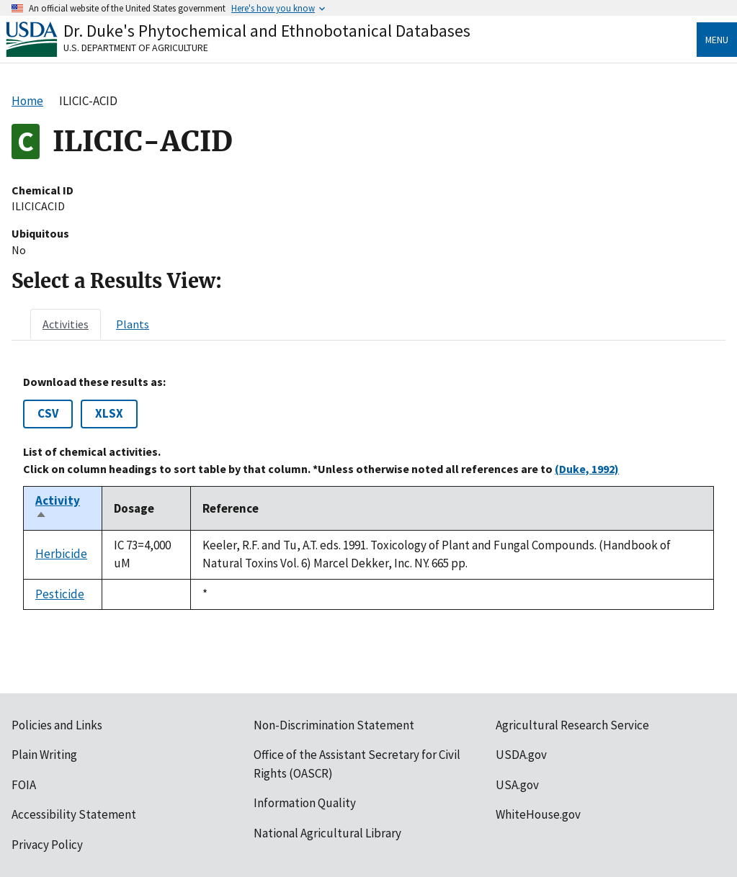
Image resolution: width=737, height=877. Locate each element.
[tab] (65, 324)
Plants (132, 324)
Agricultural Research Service (572, 725)
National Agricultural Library (327, 833)
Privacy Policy (47, 845)
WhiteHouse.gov (538, 814)
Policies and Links (57, 725)
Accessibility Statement (74, 814)
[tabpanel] (368, 492)
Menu (716, 39)
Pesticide (59, 594)
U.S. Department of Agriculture (135, 47)
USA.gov (517, 785)
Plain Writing (44, 755)
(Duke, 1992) (587, 469)
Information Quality (305, 803)
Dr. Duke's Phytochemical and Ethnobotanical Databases (266, 30)
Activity (57, 508)
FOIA (24, 785)
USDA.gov (521, 755)
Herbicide (61, 554)
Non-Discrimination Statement (334, 725)
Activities (66, 324)
